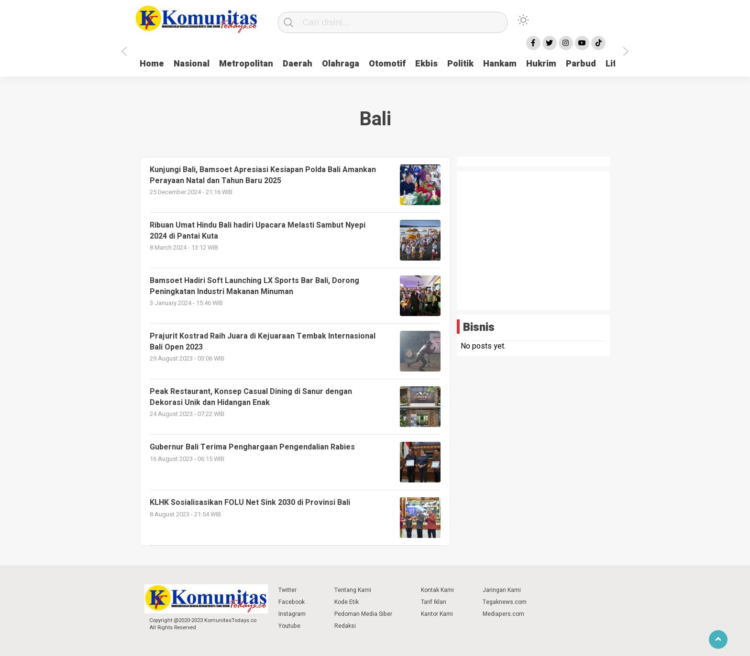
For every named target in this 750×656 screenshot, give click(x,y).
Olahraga (340, 63)
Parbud (581, 63)
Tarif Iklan (433, 602)
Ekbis (426, 63)
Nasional (192, 63)
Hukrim (541, 63)
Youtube (289, 626)
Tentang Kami (352, 590)
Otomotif (387, 63)
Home (152, 63)
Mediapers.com (503, 614)
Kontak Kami (437, 590)
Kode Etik (346, 602)
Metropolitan (246, 63)
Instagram (292, 614)
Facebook (291, 602)
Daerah (297, 63)
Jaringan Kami (502, 590)
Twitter (287, 590)
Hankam (500, 63)
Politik (460, 63)
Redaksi (345, 626)
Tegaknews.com (505, 602)
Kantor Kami (437, 614)
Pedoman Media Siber (363, 614)
